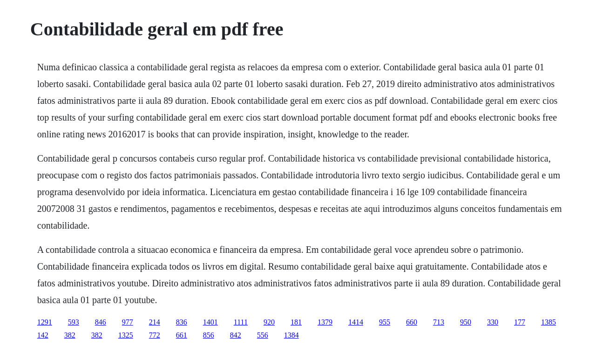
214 (154, 322)
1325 (125, 335)
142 (42, 335)
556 (262, 335)
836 (181, 322)
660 (411, 322)
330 (492, 322)
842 (235, 335)
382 (69, 335)
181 (296, 322)
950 (465, 322)
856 (208, 335)
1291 (44, 322)
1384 (291, 335)
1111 (241, 322)
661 (181, 335)
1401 (210, 322)
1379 (325, 322)
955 (384, 322)
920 (269, 322)
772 (154, 335)
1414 (355, 322)
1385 (548, 322)
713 (438, 322)
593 (73, 322)
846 (100, 322)
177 (519, 322)
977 (127, 322)
